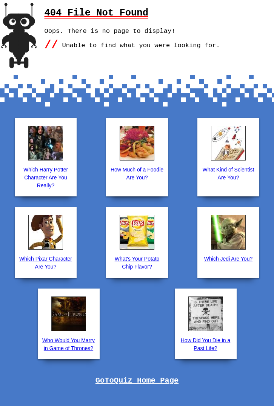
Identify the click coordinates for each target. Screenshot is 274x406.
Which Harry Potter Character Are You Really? (45, 177)
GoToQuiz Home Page (137, 380)
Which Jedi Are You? (228, 259)
